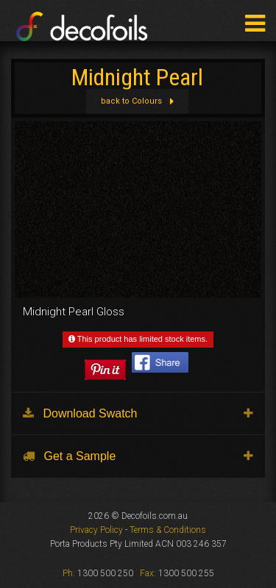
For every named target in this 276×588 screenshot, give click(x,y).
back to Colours (137, 101)
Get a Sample (69, 456)
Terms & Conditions (168, 530)
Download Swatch (80, 413)
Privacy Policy (96, 530)
